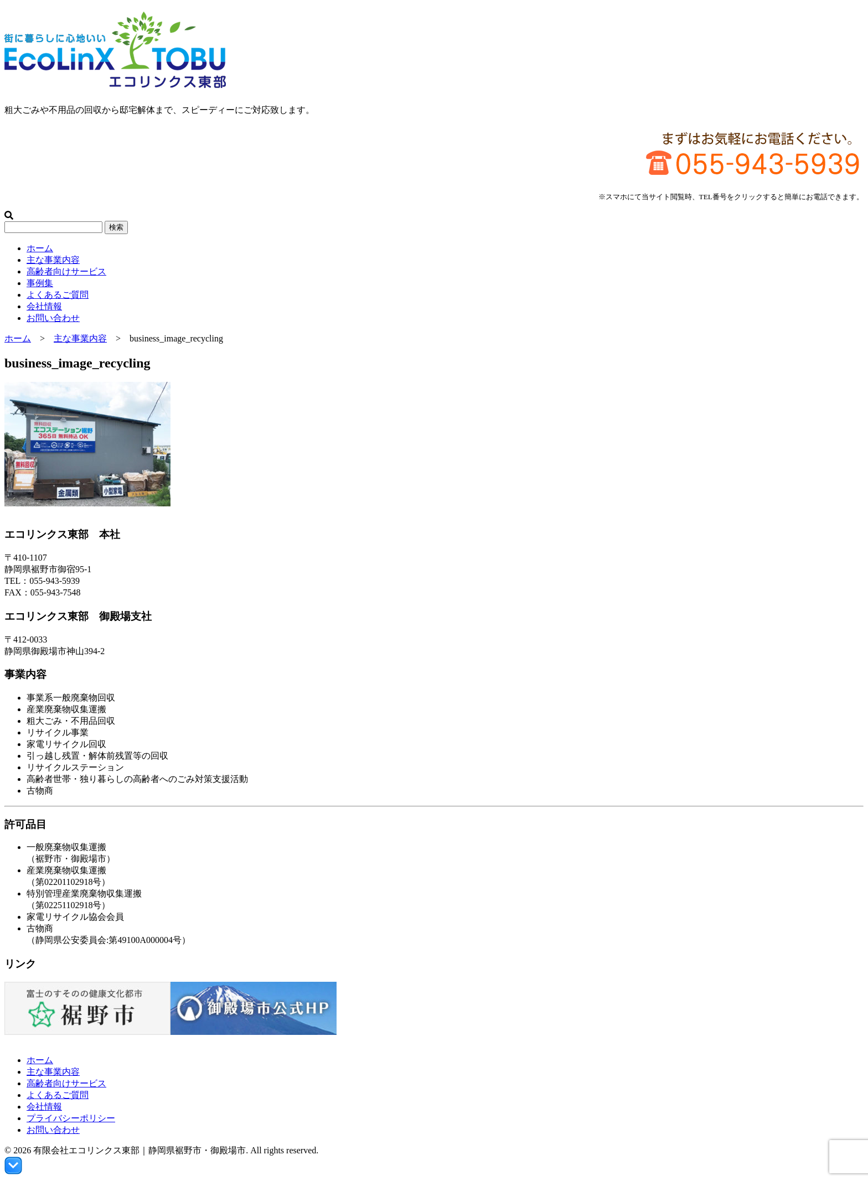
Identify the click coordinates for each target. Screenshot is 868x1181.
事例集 (40, 283)
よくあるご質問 (58, 294)
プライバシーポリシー (71, 1118)
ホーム (40, 248)
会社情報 (44, 306)
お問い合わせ (53, 318)
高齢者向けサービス (66, 271)
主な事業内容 (53, 260)
